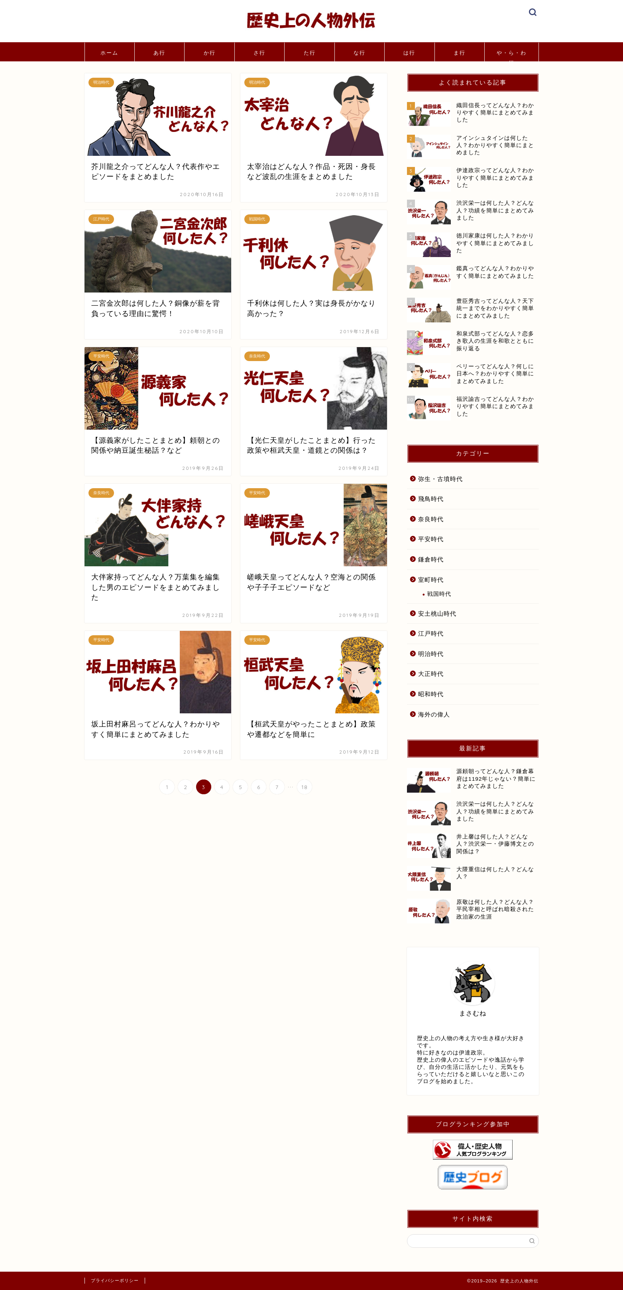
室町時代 (431, 579)
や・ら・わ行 (512, 55)
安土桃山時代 (437, 613)
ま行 (460, 52)
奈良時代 (431, 519)
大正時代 (431, 673)
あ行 (159, 52)
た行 (310, 52)
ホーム (109, 52)
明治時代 (431, 653)
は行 (409, 52)
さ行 (259, 52)
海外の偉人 (434, 714)
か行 (210, 52)
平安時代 (431, 539)
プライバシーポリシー (115, 1280)
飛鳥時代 (431, 498)
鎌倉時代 (431, 559)
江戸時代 (431, 633)
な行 (360, 52)
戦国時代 (439, 594)
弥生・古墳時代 (440, 478)
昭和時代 (431, 694)
